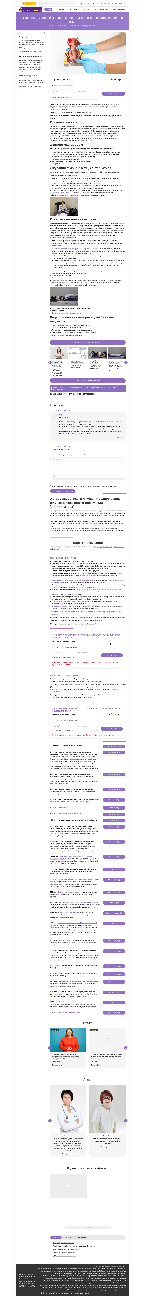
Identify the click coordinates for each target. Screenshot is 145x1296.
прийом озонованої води (88, 575)
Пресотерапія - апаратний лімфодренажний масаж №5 (79, 981)
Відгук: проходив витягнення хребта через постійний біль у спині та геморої (78, 363)
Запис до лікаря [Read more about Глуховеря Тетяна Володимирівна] (107, 1147)
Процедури (68, 1237)
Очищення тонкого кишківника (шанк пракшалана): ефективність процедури (31, 81)
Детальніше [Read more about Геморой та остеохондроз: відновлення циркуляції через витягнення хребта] (95, 369)
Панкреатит (55, 1030)
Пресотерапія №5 (108, 695)
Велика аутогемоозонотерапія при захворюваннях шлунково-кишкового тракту (31, 69)
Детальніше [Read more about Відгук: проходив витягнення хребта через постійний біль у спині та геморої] (76, 367)
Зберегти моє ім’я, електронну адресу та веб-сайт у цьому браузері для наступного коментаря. (84, 486)
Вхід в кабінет (117, 3)
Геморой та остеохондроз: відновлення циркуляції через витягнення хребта (96, 363)
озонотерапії (96, 183)
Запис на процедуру (114, 880)
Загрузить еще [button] (88, 1227)
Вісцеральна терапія (91, 695)
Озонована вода (78, 684)
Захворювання (81, 1237)
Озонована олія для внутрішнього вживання (30, 87)
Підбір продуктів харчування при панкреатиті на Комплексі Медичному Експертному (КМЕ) (65, 1057)
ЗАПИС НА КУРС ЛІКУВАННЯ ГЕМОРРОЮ (88, 342)
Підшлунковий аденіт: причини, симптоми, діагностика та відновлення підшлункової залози (106, 1057)
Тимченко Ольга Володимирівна (68, 1136)
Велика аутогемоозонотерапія (69, 892)
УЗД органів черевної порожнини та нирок (67, 1249)
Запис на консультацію (114, 913)
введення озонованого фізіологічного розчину (91, 590)
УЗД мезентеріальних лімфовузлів (69, 814)
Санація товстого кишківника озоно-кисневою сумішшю (72, 580)
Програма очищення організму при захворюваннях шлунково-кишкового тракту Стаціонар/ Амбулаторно (31, 62)
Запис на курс (114, 870)
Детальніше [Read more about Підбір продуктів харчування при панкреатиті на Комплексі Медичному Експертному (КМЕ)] (57, 1065)
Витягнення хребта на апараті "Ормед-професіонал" (77, 923)
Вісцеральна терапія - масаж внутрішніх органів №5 (78, 902)
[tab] (88, 388)
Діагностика (56, 1237)
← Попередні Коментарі (61, 411)
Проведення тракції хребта (61, 193)
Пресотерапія (57, 278)
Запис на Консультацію (114, 746)
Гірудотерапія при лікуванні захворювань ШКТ (28, 76)
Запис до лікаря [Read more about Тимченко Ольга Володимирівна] (68, 1154)
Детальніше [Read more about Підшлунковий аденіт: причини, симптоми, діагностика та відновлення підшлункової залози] (96, 1065)
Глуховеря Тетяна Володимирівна (107, 1136)
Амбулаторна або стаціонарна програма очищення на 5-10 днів (75, 249)
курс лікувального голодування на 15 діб (110, 547)
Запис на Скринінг (114, 753)
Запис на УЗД (114, 800)
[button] (50, 362)
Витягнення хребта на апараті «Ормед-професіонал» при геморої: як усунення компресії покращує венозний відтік (116, 364)
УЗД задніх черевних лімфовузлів (64, 1253)
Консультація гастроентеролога (63, 1243)
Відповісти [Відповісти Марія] (120, 438)
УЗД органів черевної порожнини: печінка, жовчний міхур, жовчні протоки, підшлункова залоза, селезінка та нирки (32, 42)
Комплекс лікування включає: (63, 86)
